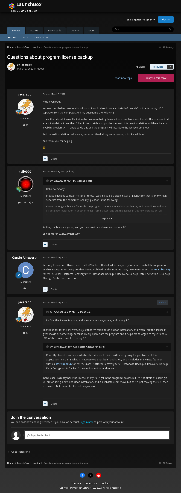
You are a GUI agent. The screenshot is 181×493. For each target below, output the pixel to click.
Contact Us (91, 483)
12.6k (22, 202)
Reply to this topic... (39, 435)
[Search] (130, 29)
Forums (12, 37)
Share (140, 66)
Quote (54, 158)
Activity (34, 30)
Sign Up (166, 19)
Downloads (54, 30)
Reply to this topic (156, 78)
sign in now (86, 422)
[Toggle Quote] (47, 180)
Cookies (105, 483)
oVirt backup (162, 269)
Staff (25, 37)
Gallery (75, 30)
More (91, 30)
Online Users (41, 37)
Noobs (41, 68)
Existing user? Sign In (141, 19)
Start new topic (123, 78)
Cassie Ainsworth (24, 257)
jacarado (26, 64)
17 (25, 125)
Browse (16, 31)
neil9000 (25, 172)
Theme (76, 483)
